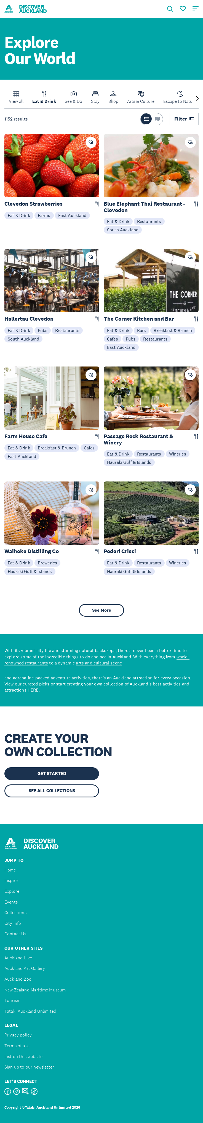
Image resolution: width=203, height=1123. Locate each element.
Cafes (112, 339)
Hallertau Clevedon (29, 319)
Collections (15, 912)
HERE (33, 690)
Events (11, 902)
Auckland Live (18, 958)
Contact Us (15, 934)
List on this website (23, 1056)
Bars (141, 330)
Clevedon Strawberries (33, 204)
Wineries (177, 454)
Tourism (12, 1000)
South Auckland (122, 229)
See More (101, 610)
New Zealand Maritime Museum (35, 990)
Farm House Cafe (25, 436)
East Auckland (72, 215)
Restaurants (149, 221)
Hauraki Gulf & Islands (129, 462)
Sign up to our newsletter (29, 1067)
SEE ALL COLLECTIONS (52, 791)
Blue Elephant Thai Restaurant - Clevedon (144, 207)
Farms (44, 215)
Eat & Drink (19, 215)
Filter (184, 119)
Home (10, 870)
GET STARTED (52, 773)
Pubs (43, 330)
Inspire (11, 880)
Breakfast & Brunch (173, 330)
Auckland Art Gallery (24, 968)
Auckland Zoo (17, 979)
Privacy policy (18, 1035)
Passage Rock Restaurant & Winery (138, 439)
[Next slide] (197, 99)
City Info (12, 923)
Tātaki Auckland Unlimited (30, 1011)
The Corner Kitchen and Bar (139, 319)
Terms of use (17, 1046)
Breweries (47, 563)
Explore (11, 891)
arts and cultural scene (99, 663)
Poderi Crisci (120, 551)
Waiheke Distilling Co (31, 551)
